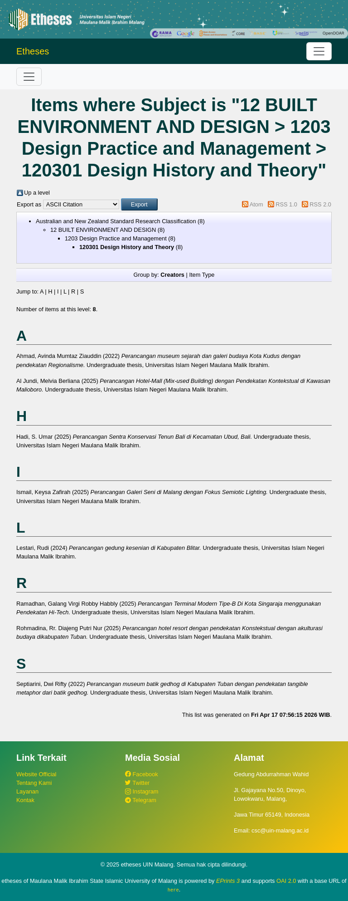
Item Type (201, 274)
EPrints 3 (228, 880)
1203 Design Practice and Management (116, 238)
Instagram (141, 791)
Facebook (141, 774)
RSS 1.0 (286, 204)
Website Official (36, 774)
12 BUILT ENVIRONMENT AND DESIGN (103, 229)
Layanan (27, 791)
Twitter (137, 782)
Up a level (37, 192)
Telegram (140, 800)
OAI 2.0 (286, 880)
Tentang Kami (34, 782)
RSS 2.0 (320, 204)
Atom (256, 204)
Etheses (32, 51)
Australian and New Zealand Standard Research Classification (116, 221)
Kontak (25, 800)
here (173, 889)
